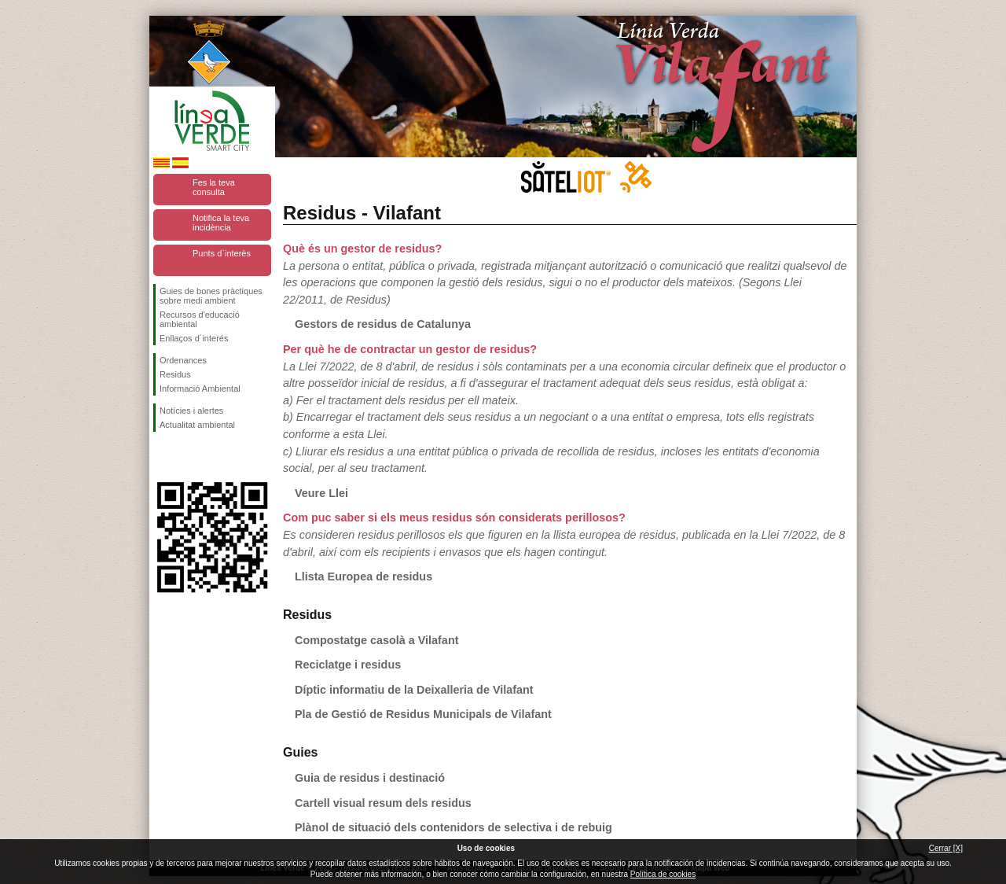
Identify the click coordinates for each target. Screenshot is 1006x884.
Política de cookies (663, 874)
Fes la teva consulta (214, 187)
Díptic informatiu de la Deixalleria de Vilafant (414, 689)
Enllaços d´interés (194, 338)
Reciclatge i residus (348, 664)
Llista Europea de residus (363, 576)
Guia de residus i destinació (370, 778)
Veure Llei (321, 493)
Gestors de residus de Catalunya (383, 324)
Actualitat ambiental (197, 424)
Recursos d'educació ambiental (200, 319)
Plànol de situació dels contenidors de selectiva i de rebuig (453, 827)
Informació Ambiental (200, 388)
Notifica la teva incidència (221, 222)
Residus (175, 374)
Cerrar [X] (946, 848)
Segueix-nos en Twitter (188, 457)
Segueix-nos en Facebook (162, 457)
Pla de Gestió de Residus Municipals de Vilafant (423, 714)
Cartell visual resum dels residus (383, 803)
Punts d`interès (222, 253)
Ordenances (183, 360)
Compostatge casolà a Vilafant (376, 640)
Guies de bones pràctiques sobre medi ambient (211, 295)
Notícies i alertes (191, 410)
